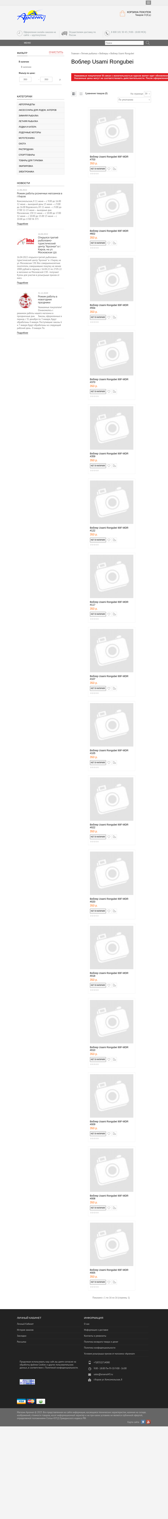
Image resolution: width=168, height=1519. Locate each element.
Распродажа (26, 149)
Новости (23, 183)
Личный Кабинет (25, 1323)
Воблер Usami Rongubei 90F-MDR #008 (109, 1197)
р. (60, 79)
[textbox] (124, 43)
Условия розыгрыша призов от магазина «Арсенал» (109, 1353)
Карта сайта (133, 1422)
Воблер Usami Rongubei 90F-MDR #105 (109, 752)
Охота (22, 143)
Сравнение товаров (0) (96, 93)
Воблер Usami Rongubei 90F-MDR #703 (109, 158)
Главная (75, 53)
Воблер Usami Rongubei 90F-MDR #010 (109, 1048)
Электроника (26, 171)
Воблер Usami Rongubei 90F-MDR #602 (109, 232)
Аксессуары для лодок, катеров (38, 110)
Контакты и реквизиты (95, 1335)
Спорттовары (27, 155)
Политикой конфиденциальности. (61, 1367)
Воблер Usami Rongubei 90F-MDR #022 (109, 826)
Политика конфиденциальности (99, 1347)
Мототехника (27, 138)
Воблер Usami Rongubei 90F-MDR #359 (109, 455)
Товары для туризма (31, 160)
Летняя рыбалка (28, 121)
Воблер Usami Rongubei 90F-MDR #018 (109, 974)
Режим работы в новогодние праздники (47, 299)
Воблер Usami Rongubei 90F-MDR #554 (109, 306)
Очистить (56, 52)
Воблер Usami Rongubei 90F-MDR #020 (109, 900)
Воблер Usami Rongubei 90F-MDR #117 (109, 603)
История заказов (25, 1329)
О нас (87, 1323)
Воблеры (103, 53)
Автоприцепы (27, 104)
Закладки (21, 1335)
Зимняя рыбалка (28, 115)
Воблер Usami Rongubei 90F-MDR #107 (109, 677)
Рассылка (21, 1341)
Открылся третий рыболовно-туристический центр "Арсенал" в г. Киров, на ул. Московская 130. (49, 245)
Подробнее (22, 223)
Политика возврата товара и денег (101, 1341)
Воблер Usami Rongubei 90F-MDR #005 (109, 1271)
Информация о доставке (96, 1329)
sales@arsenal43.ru (103, 1374)
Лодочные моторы (30, 132)
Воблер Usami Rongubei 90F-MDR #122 (109, 529)
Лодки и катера (27, 127)
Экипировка (26, 166)
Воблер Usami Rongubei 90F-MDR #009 (109, 1123)
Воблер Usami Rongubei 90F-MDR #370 (109, 381)
